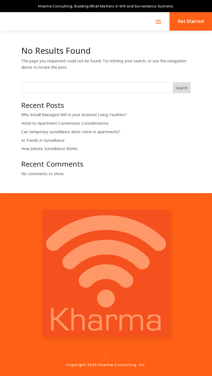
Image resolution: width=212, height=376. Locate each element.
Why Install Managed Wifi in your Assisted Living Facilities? (74, 114)
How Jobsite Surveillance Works (49, 148)
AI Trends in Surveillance (43, 140)
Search (182, 87)
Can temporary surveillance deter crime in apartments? (70, 131)
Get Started (191, 21)
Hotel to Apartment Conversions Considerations (64, 123)
